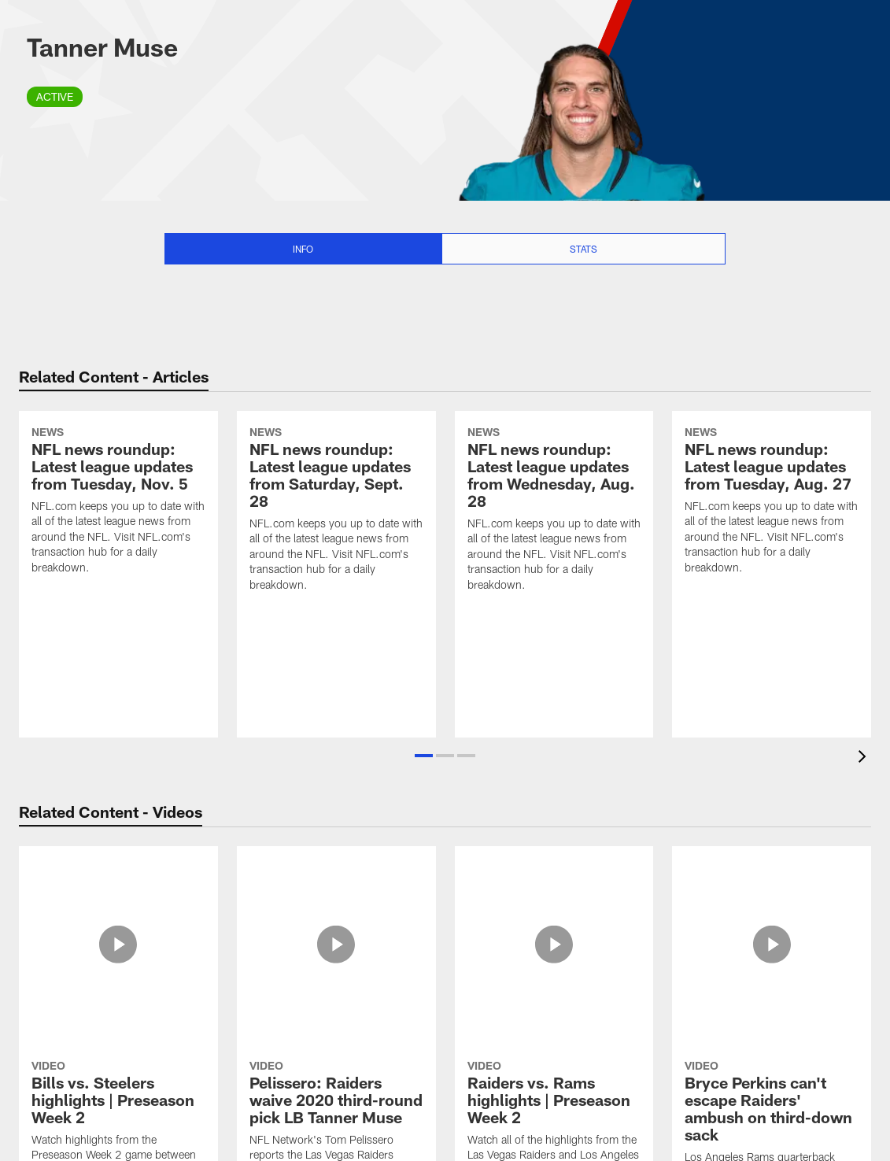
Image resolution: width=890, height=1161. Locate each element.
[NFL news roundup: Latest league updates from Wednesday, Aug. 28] (554, 567)
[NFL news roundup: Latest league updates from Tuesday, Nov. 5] (118, 558)
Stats (583, 248)
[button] (423, 755)
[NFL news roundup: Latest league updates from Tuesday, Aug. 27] (771, 558)
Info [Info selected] (303, 248)
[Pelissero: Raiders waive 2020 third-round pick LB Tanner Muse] (336, 930)
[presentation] (865, 758)
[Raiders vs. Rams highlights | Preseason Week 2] (554, 930)
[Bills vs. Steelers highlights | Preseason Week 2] (118, 930)
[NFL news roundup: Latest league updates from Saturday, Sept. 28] (336, 567)
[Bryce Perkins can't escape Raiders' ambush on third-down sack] (771, 938)
